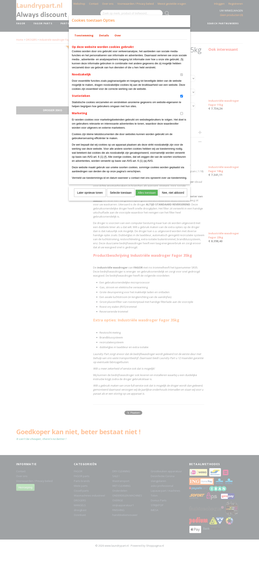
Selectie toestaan (121, 192)
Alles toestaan (147, 192)
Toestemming (83, 35)
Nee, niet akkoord (173, 192)
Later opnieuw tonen (90, 192)
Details (104, 35)
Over (118, 35)
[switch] (181, 74)
